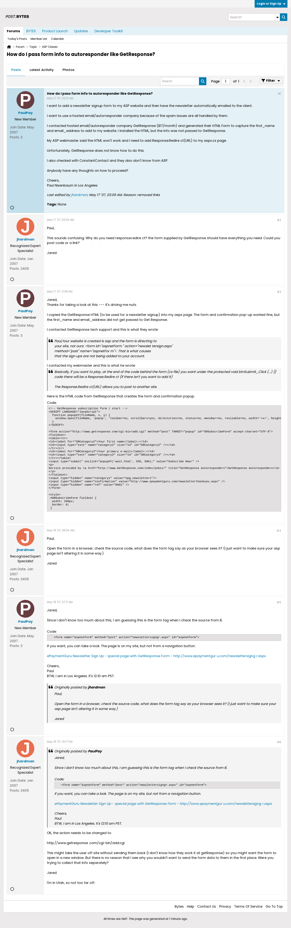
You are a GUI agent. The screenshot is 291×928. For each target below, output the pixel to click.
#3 (279, 292)
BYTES (31, 31)
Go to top (274, 906)
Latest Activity (42, 69)
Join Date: (18, 127)
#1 (279, 94)
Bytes (179, 906)
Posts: (15, 137)
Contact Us (206, 906)
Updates (81, 31)
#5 (279, 602)
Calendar (57, 39)
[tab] (16, 70)
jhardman (79, 194)
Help (190, 906)
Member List (39, 39)
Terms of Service (248, 906)
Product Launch (55, 31)
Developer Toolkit (108, 31)
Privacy (225, 906)
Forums (13, 31)
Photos (68, 69)
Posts (16, 69)
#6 (279, 742)
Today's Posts (17, 39)
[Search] (254, 17)
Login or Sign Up (271, 4)
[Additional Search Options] (277, 17)
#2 (279, 220)
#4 (279, 531)
